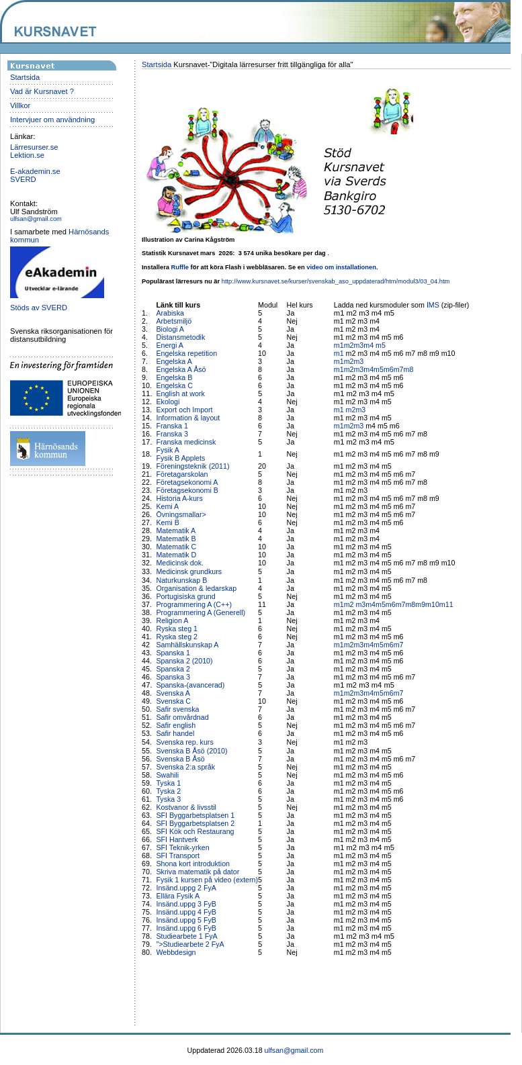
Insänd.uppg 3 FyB (186, 904)
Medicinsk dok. (179, 563)
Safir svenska (177, 709)
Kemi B (167, 522)
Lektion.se (27, 155)
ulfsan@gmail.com (36, 219)
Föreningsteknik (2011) (192, 466)
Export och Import (184, 410)
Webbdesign (175, 952)
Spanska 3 (172, 677)
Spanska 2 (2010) (184, 661)
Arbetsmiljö (173, 321)
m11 (446, 604)
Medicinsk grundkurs (190, 571)
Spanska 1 (172, 653)
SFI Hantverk (177, 839)
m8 (409, 369)
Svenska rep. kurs (184, 742)
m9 (420, 604)
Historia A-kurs (179, 498)
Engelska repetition (186, 353)
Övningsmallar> (181, 514)
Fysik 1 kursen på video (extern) (207, 880)
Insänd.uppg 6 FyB (186, 928)
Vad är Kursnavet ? (42, 91)
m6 (389, 369)
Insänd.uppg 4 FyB (186, 912)
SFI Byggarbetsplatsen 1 (195, 815)
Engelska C (174, 385)
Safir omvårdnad (182, 717)
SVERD (23, 179)
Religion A (172, 620)
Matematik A (175, 530)
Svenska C (173, 701)
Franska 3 (171, 434)
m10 (432, 604)
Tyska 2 (168, 791)
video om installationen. (342, 267)
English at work (180, 393)
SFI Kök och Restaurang (195, 831)
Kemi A (167, 506)
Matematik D (176, 555)
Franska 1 (171, 426)
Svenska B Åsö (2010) (191, 751)
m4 (369, 345)
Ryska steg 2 (177, 637)
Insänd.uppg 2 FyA (186, 888)
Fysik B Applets (180, 458)
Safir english (175, 725)
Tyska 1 (168, 783)
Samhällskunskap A (187, 645)
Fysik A (167, 450)
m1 (339, 345)
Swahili (168, 775)
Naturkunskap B (181, 580)
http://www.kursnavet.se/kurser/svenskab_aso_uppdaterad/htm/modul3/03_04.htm (336, 281)
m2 (349, 345)
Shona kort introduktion (193, 864)
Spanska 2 (172, 669)
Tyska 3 (168, 799)
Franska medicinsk (186, 442)
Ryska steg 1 (177, 628)
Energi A (169, 345)
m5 (381, 345)
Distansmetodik (180, 337)
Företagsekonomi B (187, 490)
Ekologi (167, 402)
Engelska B (174, 377)
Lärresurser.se (34, 147)
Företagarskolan (182, 474)
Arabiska (169, 313)
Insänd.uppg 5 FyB (186, 920)
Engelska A (173, 361)
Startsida (25, 77)
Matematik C (176, 547)
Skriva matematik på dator (197, 872)
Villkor (20, 105)
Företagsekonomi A (187, 482)
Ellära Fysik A (178, 896)
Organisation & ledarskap (196, 588)
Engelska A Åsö (181, 369)
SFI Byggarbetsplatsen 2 (195, 823)
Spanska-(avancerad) (190, 685)
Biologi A (169, 329)
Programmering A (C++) (194, 604)
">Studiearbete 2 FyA (190, 944)
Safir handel (175, 733)
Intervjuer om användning (52, 119)
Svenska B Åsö (180, 759)
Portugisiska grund (185, 596)
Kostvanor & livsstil (187, 807)
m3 (358, 345)
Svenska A (172, 693)
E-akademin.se (35, 171)
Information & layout (188, 418)
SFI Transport (178, 855)
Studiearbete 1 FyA (186, 936)
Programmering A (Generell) (200, 612)
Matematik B (175, 539)
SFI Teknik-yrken (182, 847)
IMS (433, 305)
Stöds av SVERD (38, 308)
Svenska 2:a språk (185, 767)
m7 (399, 369)
